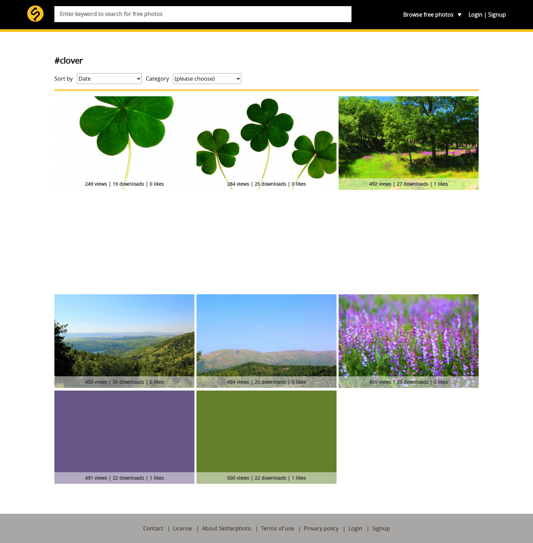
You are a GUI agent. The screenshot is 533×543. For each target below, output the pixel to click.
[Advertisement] (266, 243)
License (182, 528)
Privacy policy (321, 528)
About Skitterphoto (226, 528)
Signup (497, 14)
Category (157, 78)
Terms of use (277, 528)
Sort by (63, 78)
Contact (153, 528)
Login (475, 14)
